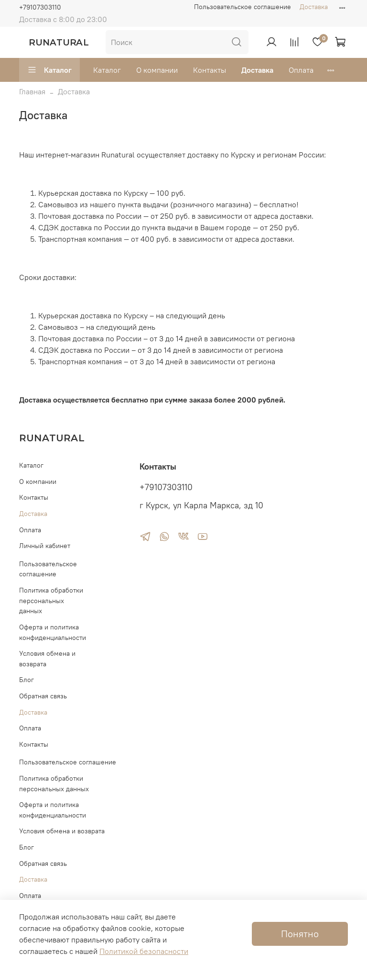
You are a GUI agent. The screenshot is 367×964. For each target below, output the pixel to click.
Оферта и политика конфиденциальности (52, 632)
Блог (26, 679)
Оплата (301, 70)
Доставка (314, 6)
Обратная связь (43, 696)
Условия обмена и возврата (47, 658)
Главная (32, 91)
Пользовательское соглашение (242, 6)
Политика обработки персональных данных (51, 600)
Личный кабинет (44, 545)
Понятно (300, 934)
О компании (157, 70)
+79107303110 (40, 7)
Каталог (49, 70)
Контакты (209, 70)
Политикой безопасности (143, 951)
